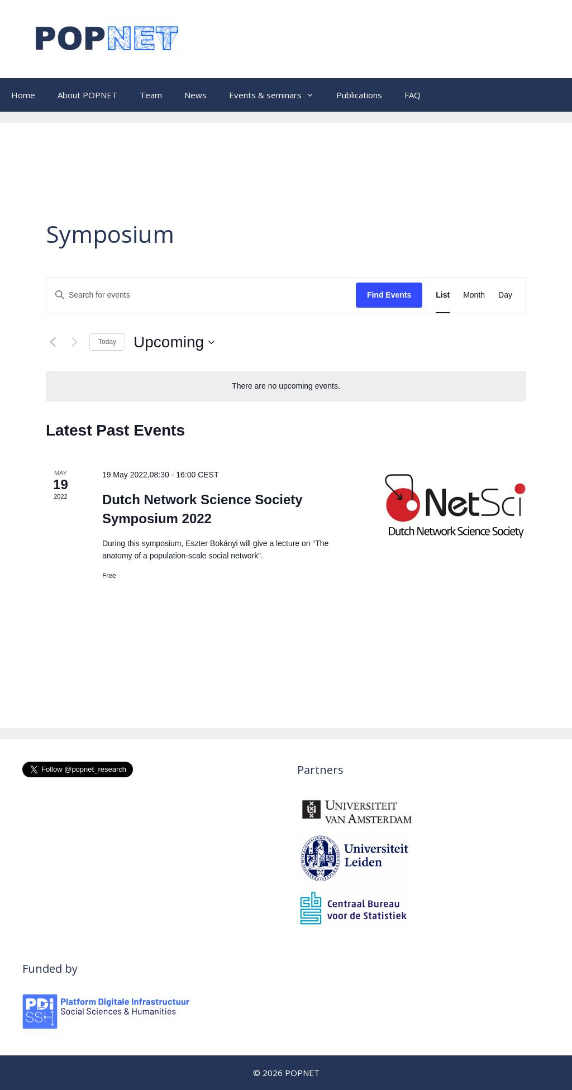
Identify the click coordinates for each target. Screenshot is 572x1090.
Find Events (389, 294)
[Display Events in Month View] (474, 295)
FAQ (412, 95)
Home (23, 95)
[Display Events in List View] (443, 295)
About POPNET (87, 95)
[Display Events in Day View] (505, 295)
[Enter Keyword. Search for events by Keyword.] (201, 295)
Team (151, 95)
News (195, 95)
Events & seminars (277, 95)
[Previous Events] (52, 342)
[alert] (286, 386)
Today (107, 342)
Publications (359, 95)
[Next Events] (74, 342)
